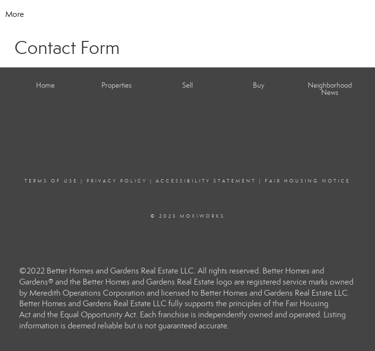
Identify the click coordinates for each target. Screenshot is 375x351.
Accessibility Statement (206, 181)
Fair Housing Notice (307, 181)
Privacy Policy (117, 181)
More (14, 14)
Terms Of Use (51, 181)
